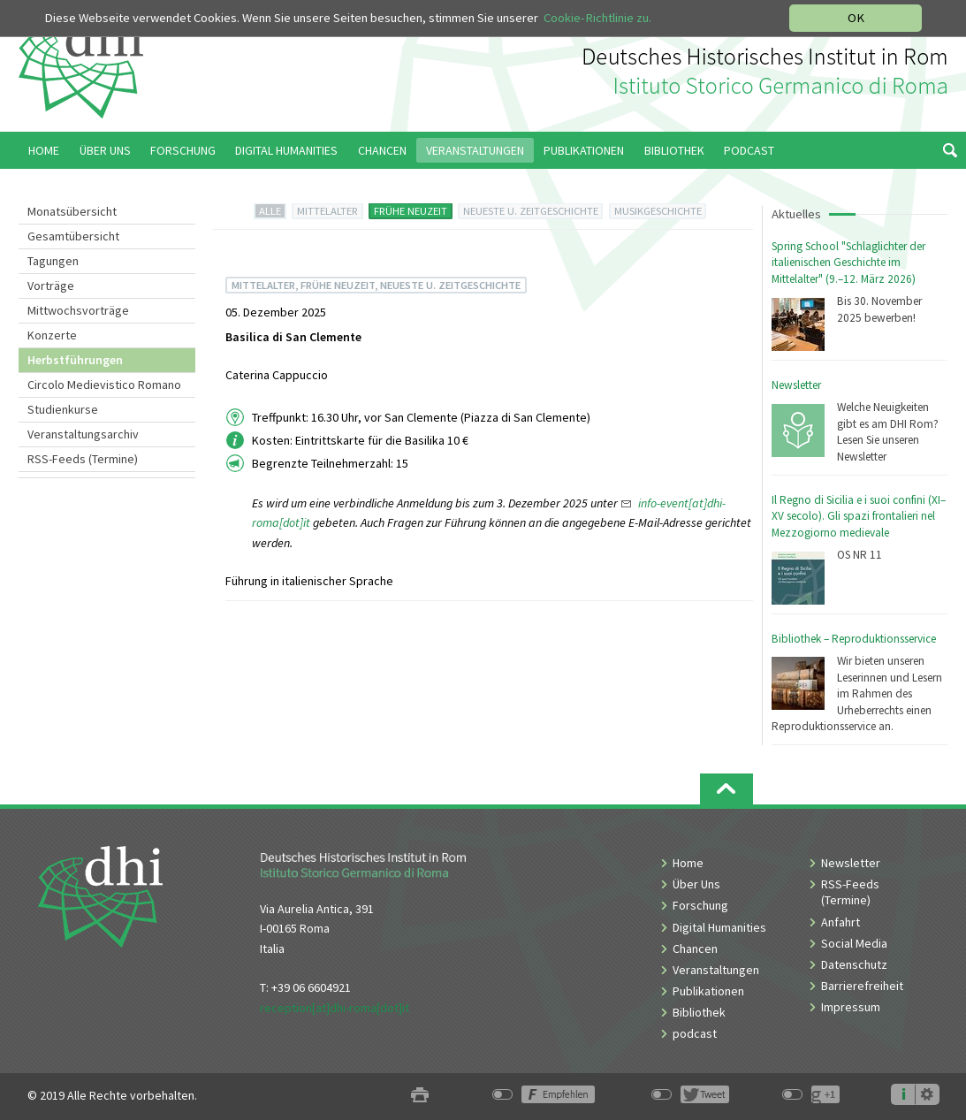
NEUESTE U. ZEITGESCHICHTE (530, 210)
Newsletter (796, 384)
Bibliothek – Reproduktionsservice (854, 638)
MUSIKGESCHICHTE (658, 210)
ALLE (270, 210)
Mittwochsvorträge (78, 310)
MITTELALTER (327, 210)
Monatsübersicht (72, 211)
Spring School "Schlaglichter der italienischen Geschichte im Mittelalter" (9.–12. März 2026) (848, 262)
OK (856, 18)
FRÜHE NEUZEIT (410, 210)
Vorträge (50, 285)
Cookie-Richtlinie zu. (597, 18)
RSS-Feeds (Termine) (82, 459)
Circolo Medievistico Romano (104, 384)
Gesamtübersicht (73, 236)
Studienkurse (62, 409)
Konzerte (52, 335)
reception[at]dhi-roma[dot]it (334, 1008)
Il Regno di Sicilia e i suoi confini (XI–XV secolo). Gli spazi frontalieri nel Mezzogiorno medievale (859, 516)
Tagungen (53, 261)
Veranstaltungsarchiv (83, 434)
